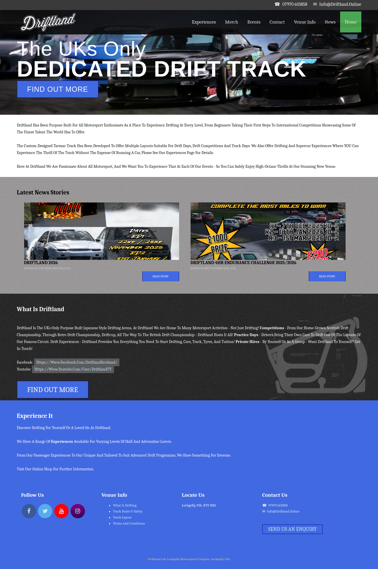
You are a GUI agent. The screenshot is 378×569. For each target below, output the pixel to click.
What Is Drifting (125, 505)
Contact (277, 22)
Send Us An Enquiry (292, 529)
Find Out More (57, 89)
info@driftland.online (340, 4)
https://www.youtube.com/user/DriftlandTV (73, 369)
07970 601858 (294, 4)
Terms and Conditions (129, 523)
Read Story (161, 276)
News (330, 22)
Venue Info (304, 22)
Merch (231, 22)
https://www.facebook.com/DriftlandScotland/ (76, 362)
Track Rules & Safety (128, 511)
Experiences (204, 22)
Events (254, 22)
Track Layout (122, 517)
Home (350, 22)
